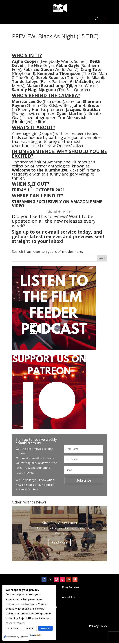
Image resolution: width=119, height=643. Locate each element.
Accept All (45, 628)
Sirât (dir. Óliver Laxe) (59, 522)
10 (71, 554)
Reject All (30, 628)
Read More (59, 542)
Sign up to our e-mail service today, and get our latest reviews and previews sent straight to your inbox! (58, 236)
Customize (13, 628)
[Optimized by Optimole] (15, 637)
